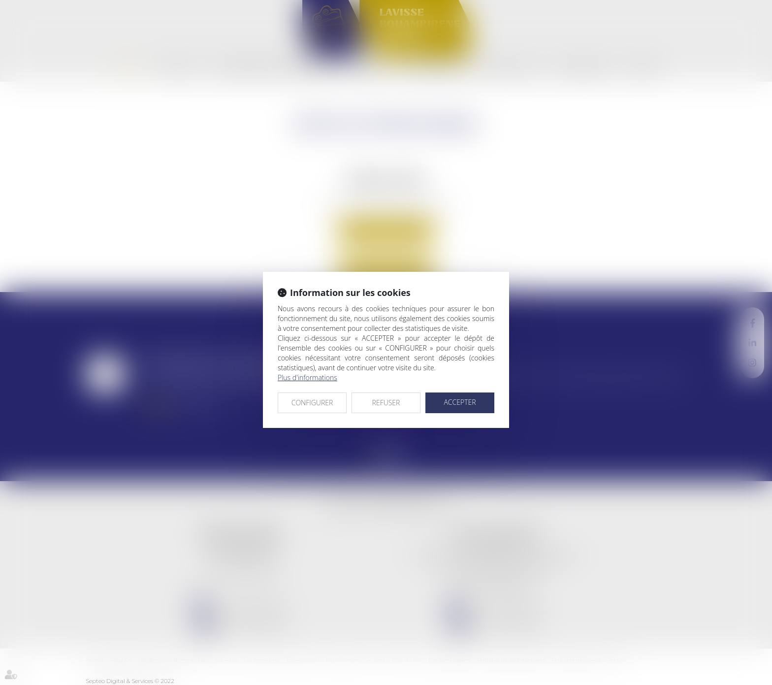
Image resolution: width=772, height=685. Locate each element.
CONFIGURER (312, 402)
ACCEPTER (460, 402)
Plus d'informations (307, 377)
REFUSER (386, 402)
